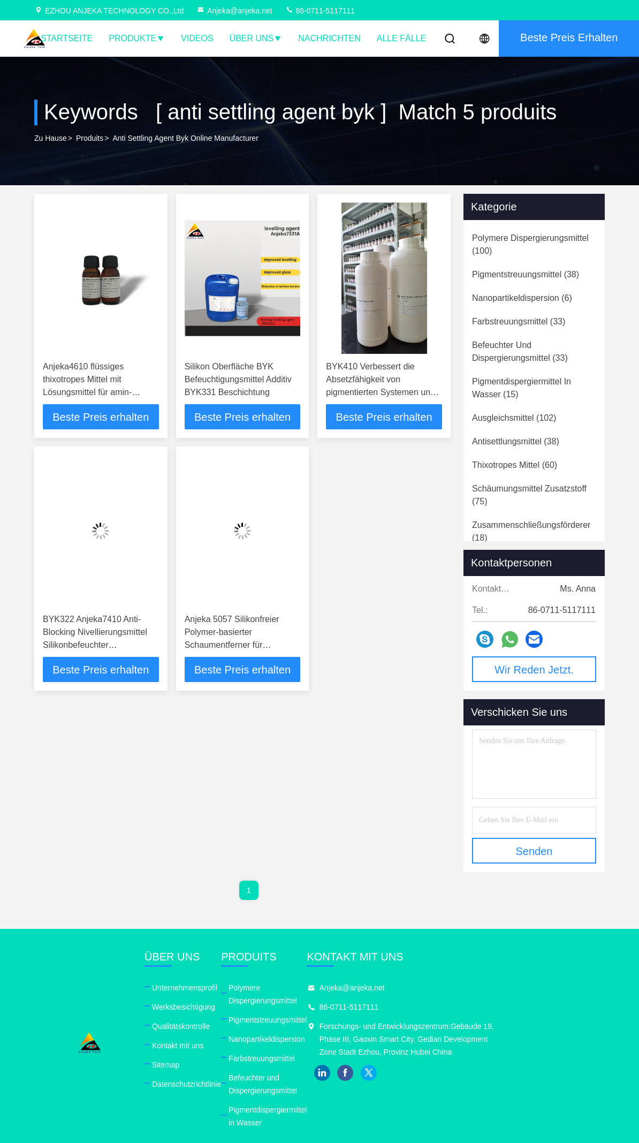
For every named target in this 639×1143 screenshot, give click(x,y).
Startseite (67, 38)
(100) (530, 244)
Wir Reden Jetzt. (534, 670)
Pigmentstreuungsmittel (317, 1007)
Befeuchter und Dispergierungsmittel (338, 1065)
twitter (486, 1086)
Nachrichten (329, 38)
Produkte (137, 38)
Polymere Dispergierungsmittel (329, 987)
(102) (514, 417)
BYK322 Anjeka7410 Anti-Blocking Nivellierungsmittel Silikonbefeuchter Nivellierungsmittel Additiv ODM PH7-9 (95, 645)
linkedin (439, 1086)
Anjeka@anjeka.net (234, 10)
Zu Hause (50, 138)
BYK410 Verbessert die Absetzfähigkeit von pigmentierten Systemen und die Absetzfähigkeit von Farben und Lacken (380, 392)
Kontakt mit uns (203, 1045)
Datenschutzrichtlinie (211, 1084)
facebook (463, 1086)
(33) (518, 321)
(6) (522, 297)
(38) (525, 274)
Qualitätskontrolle (205, 1026)
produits (89, 138)
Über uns (256, 38)
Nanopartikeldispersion (316, 1026)
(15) (521, 388)
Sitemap (190, 1065)
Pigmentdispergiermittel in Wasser (334, 1084)
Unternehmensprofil (209, 987)
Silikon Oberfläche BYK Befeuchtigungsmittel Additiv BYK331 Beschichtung (238, 379)
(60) (514, 465)
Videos (197, 38)
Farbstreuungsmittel (311, 1045)
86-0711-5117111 (320, 10)
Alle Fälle (402, 38)
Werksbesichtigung (208, 1007)
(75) (529, 495)
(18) (531, 531)
